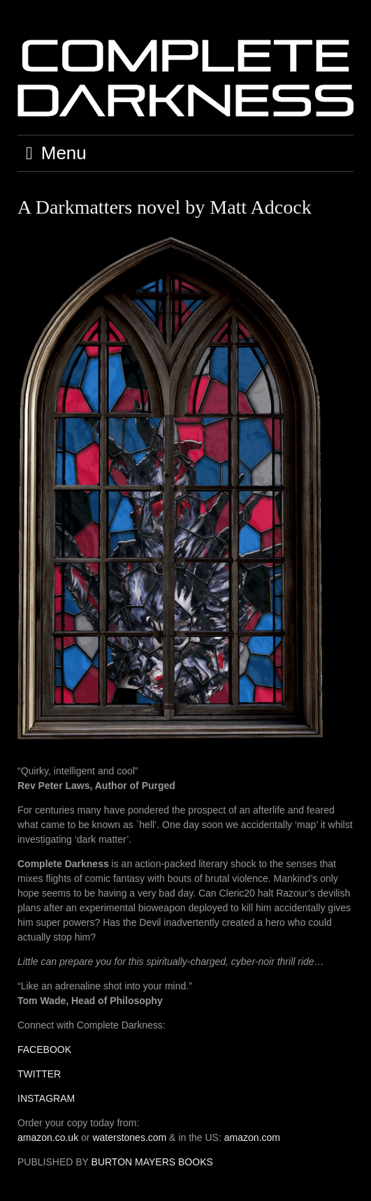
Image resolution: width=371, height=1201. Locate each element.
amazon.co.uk (47, 1137)
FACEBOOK (44, 1049)
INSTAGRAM (46, 1098)
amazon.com (252, 1137)
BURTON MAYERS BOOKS (152, 1161)
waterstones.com (129, 1137)
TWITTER (39, 1074)
